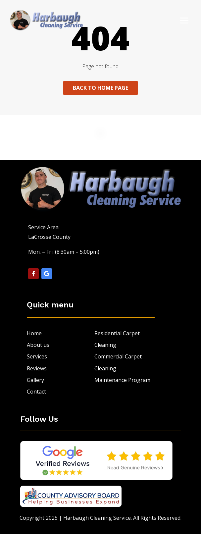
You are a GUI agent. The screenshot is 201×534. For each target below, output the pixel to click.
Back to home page (100, 87)
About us (38, 344)
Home (34, 333)
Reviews (37, 368)
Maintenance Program (122, 380)
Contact (36, 391)
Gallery (35, 380)
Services (37, 356)
